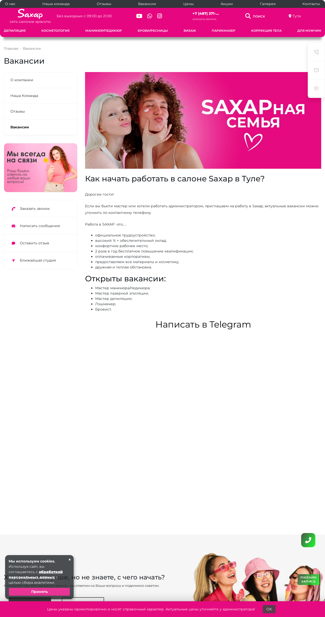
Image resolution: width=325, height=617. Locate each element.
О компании (21, 80)
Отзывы (104, 4)
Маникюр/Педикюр (103, 30)
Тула (296, 16)
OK (269, 609)
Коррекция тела (266, 30)
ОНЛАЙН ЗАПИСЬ (308, 579)
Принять (39, 591)
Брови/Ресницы (153, 30)
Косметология (55, 30)
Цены (188, 4)
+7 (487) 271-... (205, 13)
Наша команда (56, 4)
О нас (10, 4)
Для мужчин (309, 30)
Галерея (267, 4)
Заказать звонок (204, 19)
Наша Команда (24, 95)
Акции (227, 4)
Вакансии (147, 4)
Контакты (311, 4)
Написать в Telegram (203, 324)
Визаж (190, 30)
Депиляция (15, 30)
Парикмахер (223, 30)
